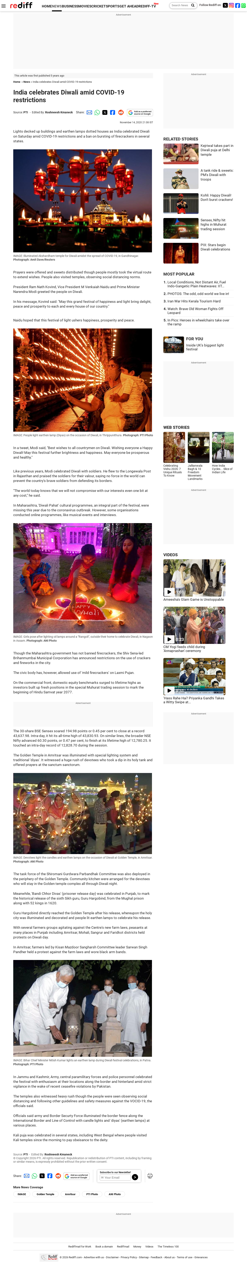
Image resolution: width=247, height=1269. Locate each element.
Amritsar (70, 1194)
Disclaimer (112, 1257)
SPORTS (112, 6)
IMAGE (22, 1194)
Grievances (201, 1257)
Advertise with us (94, 1257)
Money (137, 1246)
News (26, 81)
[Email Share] (89, 112)
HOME (47, 6)
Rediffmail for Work (79, 1246)
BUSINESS (70, 6)
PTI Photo (92, 1194)
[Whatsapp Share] (96, 112)
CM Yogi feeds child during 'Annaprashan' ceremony (184, 649)
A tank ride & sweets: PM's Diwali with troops (217, 175)
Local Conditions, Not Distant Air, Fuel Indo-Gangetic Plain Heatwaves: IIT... (196, 284)
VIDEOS (170, 554)
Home (16, 81)
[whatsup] (244, 5)
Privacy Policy (129, 1257)
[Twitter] (225, 5)
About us (169, 1257)
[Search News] (191, 5)
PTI (25, 112)
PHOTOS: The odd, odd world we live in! (198, 294)
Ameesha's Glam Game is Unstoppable (193, 600)
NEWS (57, 6)
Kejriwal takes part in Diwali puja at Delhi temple (217, 150)
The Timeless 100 (168, 1246)
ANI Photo (115, 1194)
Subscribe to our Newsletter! (115, 1172)
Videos (149, 1246)
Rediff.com (75, 1257)
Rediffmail (123, 1246)
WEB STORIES (176, 427)
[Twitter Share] (104, 112)
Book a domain (104, 1246)
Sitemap (144, 1257)
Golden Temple (45, 1194)
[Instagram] (231, 5)
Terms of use (184, 1257)
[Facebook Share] (112, 112)
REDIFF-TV (147, 6)
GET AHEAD (129, 6)
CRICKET (98, 6)
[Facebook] (238, 5)
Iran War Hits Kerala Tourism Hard (194, 301)
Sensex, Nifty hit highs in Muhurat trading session (214, 224)
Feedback (156, 1257)
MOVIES (84, 6)
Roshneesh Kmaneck (59, 112)
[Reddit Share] (120, 112)
